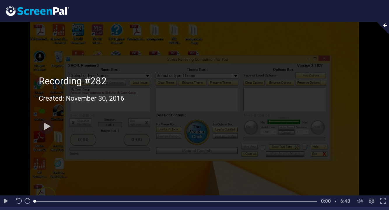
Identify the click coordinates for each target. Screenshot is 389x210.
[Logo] (34, 10)
